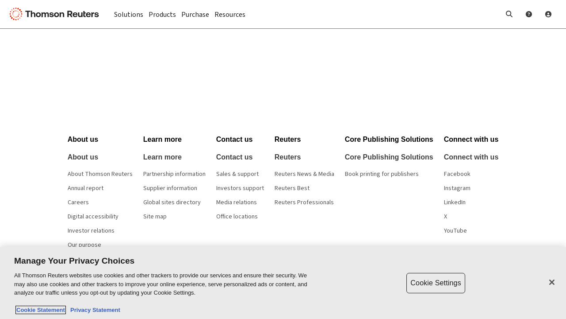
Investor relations (91, 230)
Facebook (457, 174)
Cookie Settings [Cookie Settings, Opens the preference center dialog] (435, 283)
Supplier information (170, 188)
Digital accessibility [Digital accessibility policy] (93, 216)
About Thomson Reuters (100, 174)
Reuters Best (292, 188)
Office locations (237, 216)
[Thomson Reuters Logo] (56, 14)
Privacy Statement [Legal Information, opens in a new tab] (93, 310)
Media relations (236, 202)
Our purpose (84, 245)
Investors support (240, 188)
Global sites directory (172, 202)
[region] (283, 283)
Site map (155, 216)
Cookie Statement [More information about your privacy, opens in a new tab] (40, 310)
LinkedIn (455, 202)
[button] (509, 14)
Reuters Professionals (304, 202)
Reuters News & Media (304, 174)
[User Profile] (548, 14)
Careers (78, 202)
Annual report (85, 188)
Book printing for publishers (382, 174)
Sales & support (237, 174)
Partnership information (174, 174)
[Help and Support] (529, 14)
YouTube (455, 230)
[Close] (552, 282)
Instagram (457, 188)
